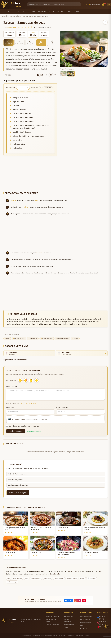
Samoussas (33, 338)
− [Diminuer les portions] (18, 88)
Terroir (25, 11)
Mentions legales (85, 622)
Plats (18, 16)
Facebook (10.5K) (101, 618)
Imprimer (52, 43)
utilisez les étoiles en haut (28, 403)
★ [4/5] (28, 27)
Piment (75, 338)
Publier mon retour (16, 431)
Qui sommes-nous (86, 616)
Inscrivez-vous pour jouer (18, 493)
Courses (41, 43)
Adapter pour (10, 87)
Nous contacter (85, 619)
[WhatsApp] (51, 75)
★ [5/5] (31, 27)
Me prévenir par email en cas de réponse (22, 426)
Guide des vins (68, 616)
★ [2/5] (22, 27)
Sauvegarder (30, 43)
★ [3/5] (25, 27)
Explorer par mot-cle (52, 624)
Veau (7, 338)
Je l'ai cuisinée (19, 43)
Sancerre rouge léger (15, 479)
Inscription (83, 628)
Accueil (6, 11)
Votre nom (10, 407)
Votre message (11, 386)
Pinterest (101, 627)
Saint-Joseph (54, 574)
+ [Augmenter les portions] (27, 88)
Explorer (61, 11)
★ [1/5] (19, 27)
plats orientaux (73, 571)
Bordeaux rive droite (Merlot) (18, 485)
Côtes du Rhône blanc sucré (18, 474)
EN (109, 4)
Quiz (69, 11)
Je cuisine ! (8, 42)
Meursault (41, 574)
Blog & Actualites (69, 624)
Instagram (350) (101, 623)
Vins (33, 11)
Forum (51, 11)
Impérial (48, 87)
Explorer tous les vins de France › (15, 360)
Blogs (76, 11)
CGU (81, 625)
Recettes (15, 11)
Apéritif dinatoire (46, 338)
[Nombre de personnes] (23, 88)
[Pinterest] (42, 75)
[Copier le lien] (55, 75)
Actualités (42, 11)
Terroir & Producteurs (67, 621)
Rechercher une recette (51, 621)
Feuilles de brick (19, 338)
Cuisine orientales (62, 338)
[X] (46, 75)
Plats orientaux (27, 16)
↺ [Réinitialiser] (41, 88)
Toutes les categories (52, 616)
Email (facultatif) (62, 407)
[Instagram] (77, 600)
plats (99, 571)
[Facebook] (38, 75)
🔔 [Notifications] (103, 4)
